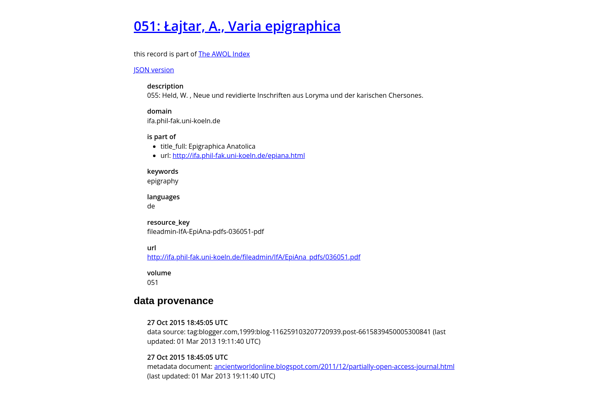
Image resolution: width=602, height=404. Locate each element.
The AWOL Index (224, 53)
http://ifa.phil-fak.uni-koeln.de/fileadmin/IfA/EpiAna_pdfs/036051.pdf (253, 257)
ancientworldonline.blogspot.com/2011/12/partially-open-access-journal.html (334, 366)
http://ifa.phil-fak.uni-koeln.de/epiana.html (239, 155)
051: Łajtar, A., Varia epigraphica (237, 26)
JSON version (154, 69)
